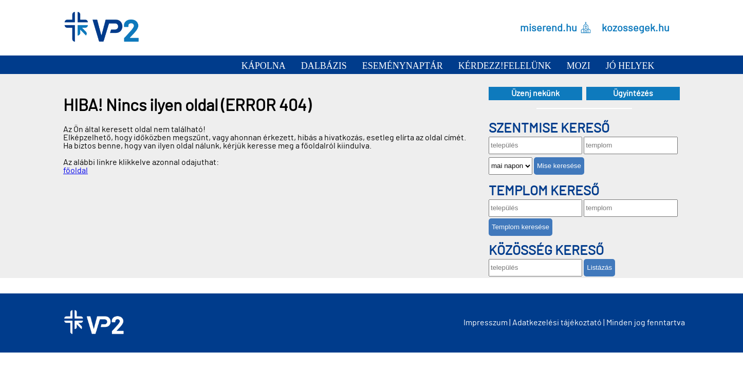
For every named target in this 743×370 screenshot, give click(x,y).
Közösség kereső (546, 250)
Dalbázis (324, 66)
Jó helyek (630, 66)
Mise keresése (559, 166)
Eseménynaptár (402, 66)
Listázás (599, 267)
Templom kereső (544, 191)
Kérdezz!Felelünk (504, 66)
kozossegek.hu (636, 28)
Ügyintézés (633, 93)
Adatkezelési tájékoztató (557, 323)
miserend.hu (548, 28)
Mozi (578, 66)
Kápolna (264, 66)
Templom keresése (520, 227)
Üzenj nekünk (535, 93)
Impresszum (485, 323)
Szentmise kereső (549, 128)
